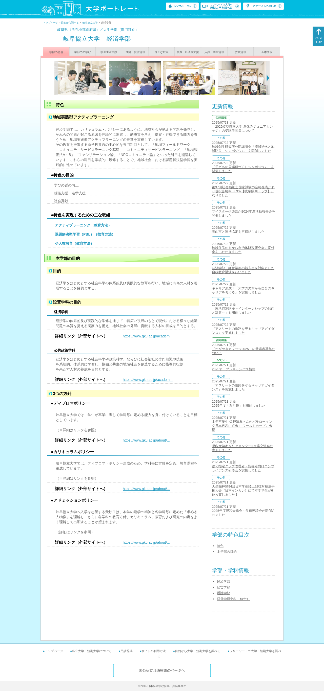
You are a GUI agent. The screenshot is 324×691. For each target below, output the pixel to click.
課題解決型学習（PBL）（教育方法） (85, 234)
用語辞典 (126, 651)
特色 (220, 546)
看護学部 (223, 593)
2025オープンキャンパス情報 (233, 369)
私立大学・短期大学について (91, 651)
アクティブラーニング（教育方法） (83, 225)
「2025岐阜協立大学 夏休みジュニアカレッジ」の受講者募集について (242, 128)
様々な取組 (162, 52)
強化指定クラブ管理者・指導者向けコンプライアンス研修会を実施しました (243, 468)
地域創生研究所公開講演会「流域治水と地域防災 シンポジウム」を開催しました (243, 149)
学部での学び (82, 52)
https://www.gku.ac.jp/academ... (148, 336)
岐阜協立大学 (90, 22)
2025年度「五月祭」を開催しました (238, 405)
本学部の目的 (227, 552)
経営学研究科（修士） (233, 599)
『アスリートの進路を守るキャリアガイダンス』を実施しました (243, 331)
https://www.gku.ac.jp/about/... (146, 440)
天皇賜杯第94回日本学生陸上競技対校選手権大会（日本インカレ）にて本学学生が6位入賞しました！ (243, 490)
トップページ (50, 22)
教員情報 (240, 52)
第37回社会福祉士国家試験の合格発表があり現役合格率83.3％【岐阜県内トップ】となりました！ (243, 191)
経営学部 (223, 587)
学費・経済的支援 (188, 52)
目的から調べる (70, 22)
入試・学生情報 (214, 52)
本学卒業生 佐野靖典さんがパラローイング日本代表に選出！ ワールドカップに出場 (242, 426)
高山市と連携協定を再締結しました (238, 232)
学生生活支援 (108, 52)
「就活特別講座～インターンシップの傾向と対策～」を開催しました (243, 310)
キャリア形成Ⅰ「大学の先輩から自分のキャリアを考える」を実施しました (243, 290)
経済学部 (223, 581)
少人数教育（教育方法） (74, 243)
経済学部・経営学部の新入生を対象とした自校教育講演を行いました (243, 270)
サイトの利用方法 (153, 651)
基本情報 (266, 52)
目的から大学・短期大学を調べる (197, 651)
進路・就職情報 (135, 52)
